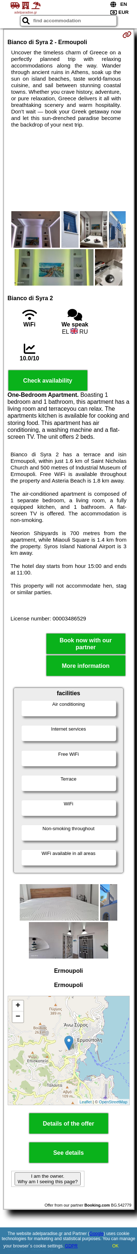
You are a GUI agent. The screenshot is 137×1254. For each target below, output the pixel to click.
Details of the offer (68, 1124)
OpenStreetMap (113, 1102)
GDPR (71, 1246)
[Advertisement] (68, 170)
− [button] (17, 1016)
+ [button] (17, 1006)
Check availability (47, 381)
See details (68, 1153)
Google (97, 1233)
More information (86, 666)
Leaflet (86, 1102)
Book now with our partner (86, 643)
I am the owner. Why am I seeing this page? (47, 1178)
